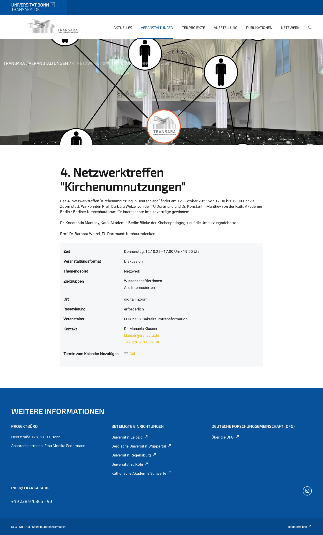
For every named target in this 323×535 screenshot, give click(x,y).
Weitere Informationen (57, 411)
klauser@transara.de (141, 335)
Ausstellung (225, 27)
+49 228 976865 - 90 (31, 501)
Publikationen (259, 27)
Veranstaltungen (157, 27)
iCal (132, 354)
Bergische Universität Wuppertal (141, 446)
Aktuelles (122, 27)
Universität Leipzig (130, 437)
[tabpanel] (161, 92)
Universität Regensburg (134, 455)
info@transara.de (30, 488)
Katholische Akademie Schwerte (141, 473)
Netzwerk (290, 27)
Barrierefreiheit (300, 526)
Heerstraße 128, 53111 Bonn (35, 437)
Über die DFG (226, 437)
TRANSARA (14, 63)
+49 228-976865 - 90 (142, 342)
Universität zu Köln (130, 464)
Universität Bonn (33, 4)
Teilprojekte (193, 27)
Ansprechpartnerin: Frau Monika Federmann (48, 445)
